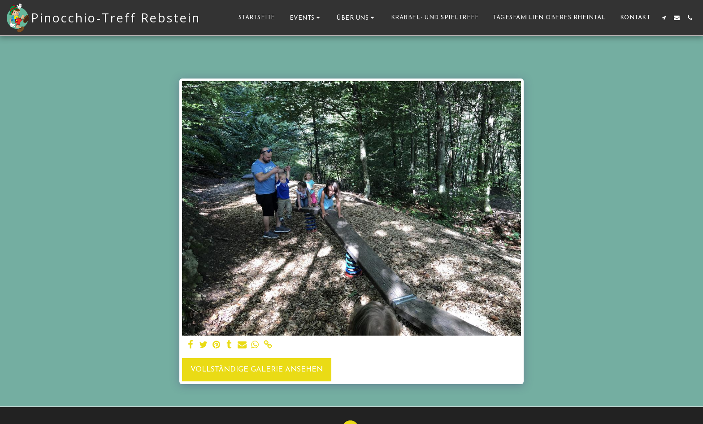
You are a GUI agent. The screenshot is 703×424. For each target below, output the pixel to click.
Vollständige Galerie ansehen (257, 369)
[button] (306, 18)
